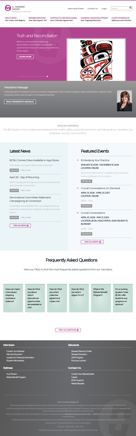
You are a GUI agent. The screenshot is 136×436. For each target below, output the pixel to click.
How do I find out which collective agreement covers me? (55, 295)
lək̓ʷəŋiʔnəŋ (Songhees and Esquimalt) (77, 414)
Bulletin (14, 170)
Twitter (63, 394)
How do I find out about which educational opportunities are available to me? (34, 298)
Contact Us (60, 427)
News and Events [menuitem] (76, 8)
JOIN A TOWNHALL (27, 57)
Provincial (86, 181)
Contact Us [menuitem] (93, 8)
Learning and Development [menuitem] (94, 19)
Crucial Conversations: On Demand (100, 188)
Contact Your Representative (82, 374)
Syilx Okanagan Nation (77, 420)
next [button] (131, 54)
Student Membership (15, 360)
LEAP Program (77, 357)
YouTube (83, 394)
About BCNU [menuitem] (15, 19)
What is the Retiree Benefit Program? (100, 292)
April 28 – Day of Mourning (24, 177)
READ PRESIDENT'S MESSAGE (20, 102)
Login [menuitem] (104, 8)
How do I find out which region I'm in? (77, 292)
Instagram (73, 394)
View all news (19, 226)
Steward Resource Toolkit (81, 351)
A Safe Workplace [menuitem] (121, 19)
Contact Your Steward (15, 351)
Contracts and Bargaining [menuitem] (63, 19)
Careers (74, 377)
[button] (18, 76)
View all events (91, 242)
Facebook (52, 394)
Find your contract (78, 360)
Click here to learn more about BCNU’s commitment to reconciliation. (68, 423)
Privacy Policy (69, 427)
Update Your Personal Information (20, 357)
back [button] (12, 54)
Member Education (14, 354)
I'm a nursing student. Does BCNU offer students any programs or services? (121, 297)
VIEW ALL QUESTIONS (67, 330)
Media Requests (77, 383)
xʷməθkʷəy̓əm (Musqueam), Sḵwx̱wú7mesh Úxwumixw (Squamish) (94, 408)
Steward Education (79, 354)
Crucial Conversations (93, 212)
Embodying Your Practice (95, 160)
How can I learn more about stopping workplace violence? (12, 295)
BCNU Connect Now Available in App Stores (34, 160)
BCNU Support (77, 380)
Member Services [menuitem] (38, 19)
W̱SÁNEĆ (96, 414)
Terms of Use (79, 427)
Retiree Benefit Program (16, 377)
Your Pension (11, 374)
